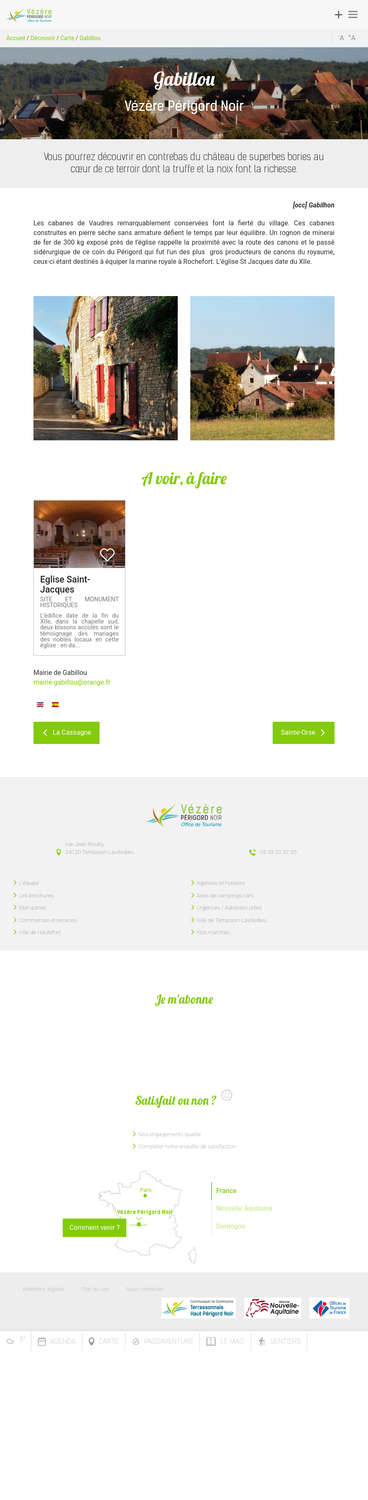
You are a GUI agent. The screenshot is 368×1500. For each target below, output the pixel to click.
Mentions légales (43, 1288)
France (226, 1191)
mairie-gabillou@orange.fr (71, 682)
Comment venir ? (94, 1228)
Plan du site (95, 1288)
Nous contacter (145, 1288)
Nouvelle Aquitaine (244, 1208)
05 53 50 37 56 (278, 851)
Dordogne (230, 1226)
